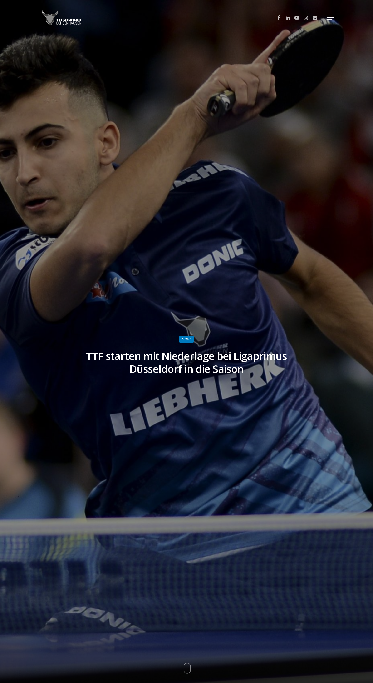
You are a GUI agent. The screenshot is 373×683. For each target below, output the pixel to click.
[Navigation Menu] (331, 17)
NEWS (186, 339)
